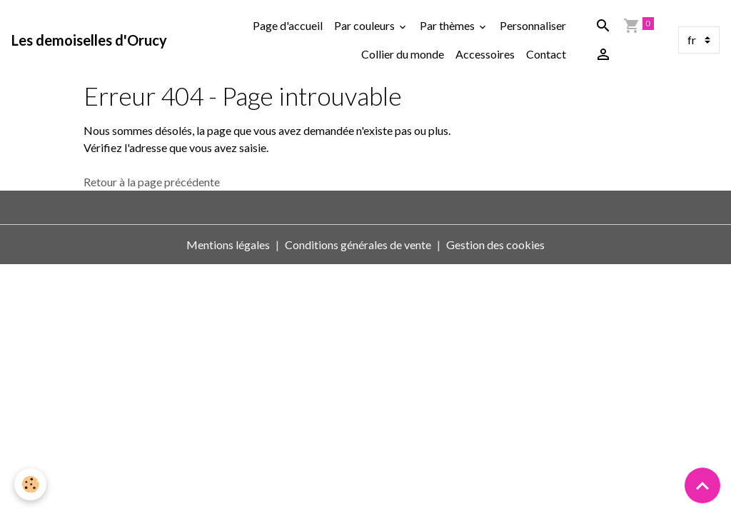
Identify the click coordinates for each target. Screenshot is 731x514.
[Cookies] (30, 484)
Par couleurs (365, 25)
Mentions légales (228, 244)
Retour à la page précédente (152, 181)
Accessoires (485, 54)
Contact (546, 54)
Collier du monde (402, 54)
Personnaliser (533, 25)
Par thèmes (448, 25)
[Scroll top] (702, 485)
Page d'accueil (288, 25)
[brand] (89, 40)
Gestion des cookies (495, 244)
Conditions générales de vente (358, 244)
